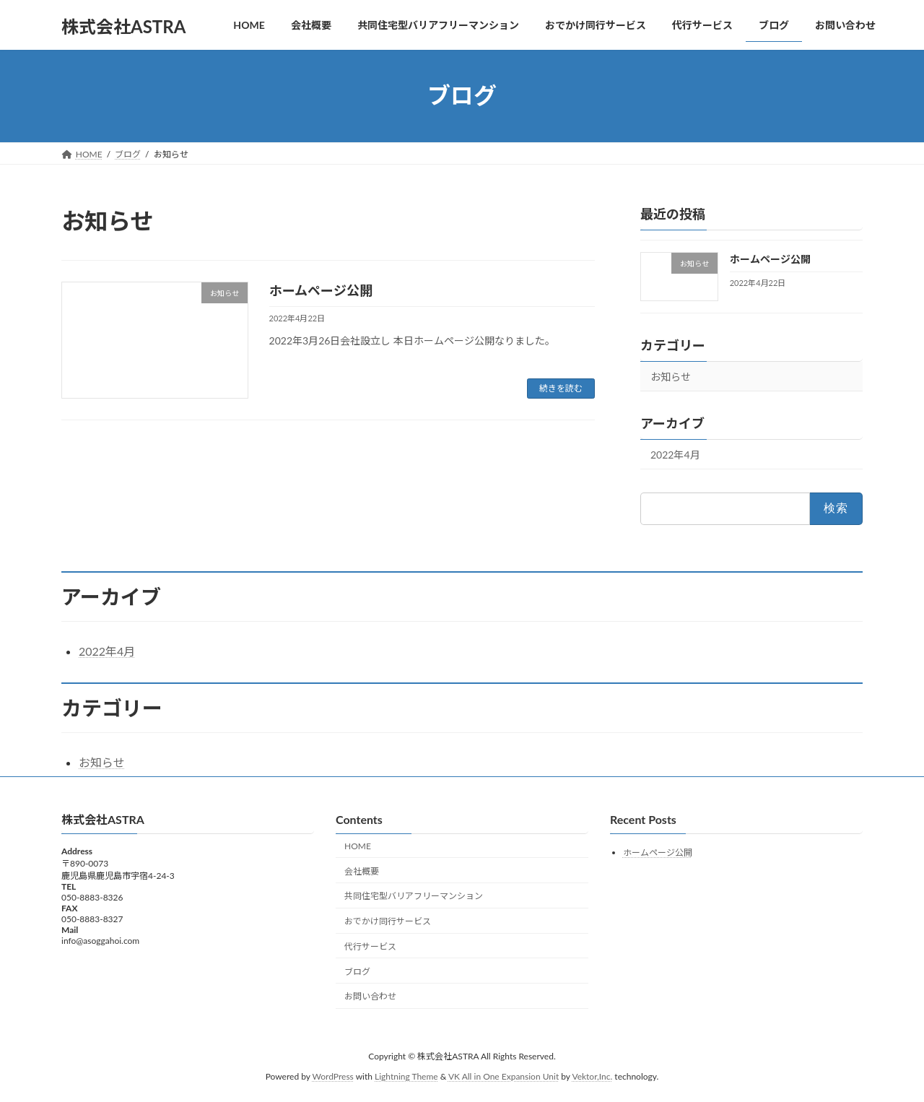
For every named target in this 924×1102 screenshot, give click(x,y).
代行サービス (370, 946)
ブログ (357, 971)
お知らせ (670, 376)
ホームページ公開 (320, 290)
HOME (357, 846)
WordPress (333, 1077)
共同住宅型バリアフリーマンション (413, 896)
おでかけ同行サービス (387, 921)
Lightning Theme (406, 1077)
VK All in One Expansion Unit (503, 1077)
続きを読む (561, 388)
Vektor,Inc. (592, 1077)
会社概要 (361, 871)
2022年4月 (675, 454)
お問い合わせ (370, 997)
